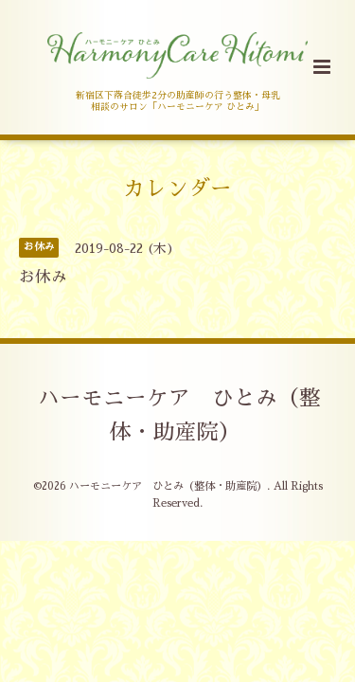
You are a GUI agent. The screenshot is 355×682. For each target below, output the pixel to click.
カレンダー (177, 188)
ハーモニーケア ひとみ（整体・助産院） (179, 415)
